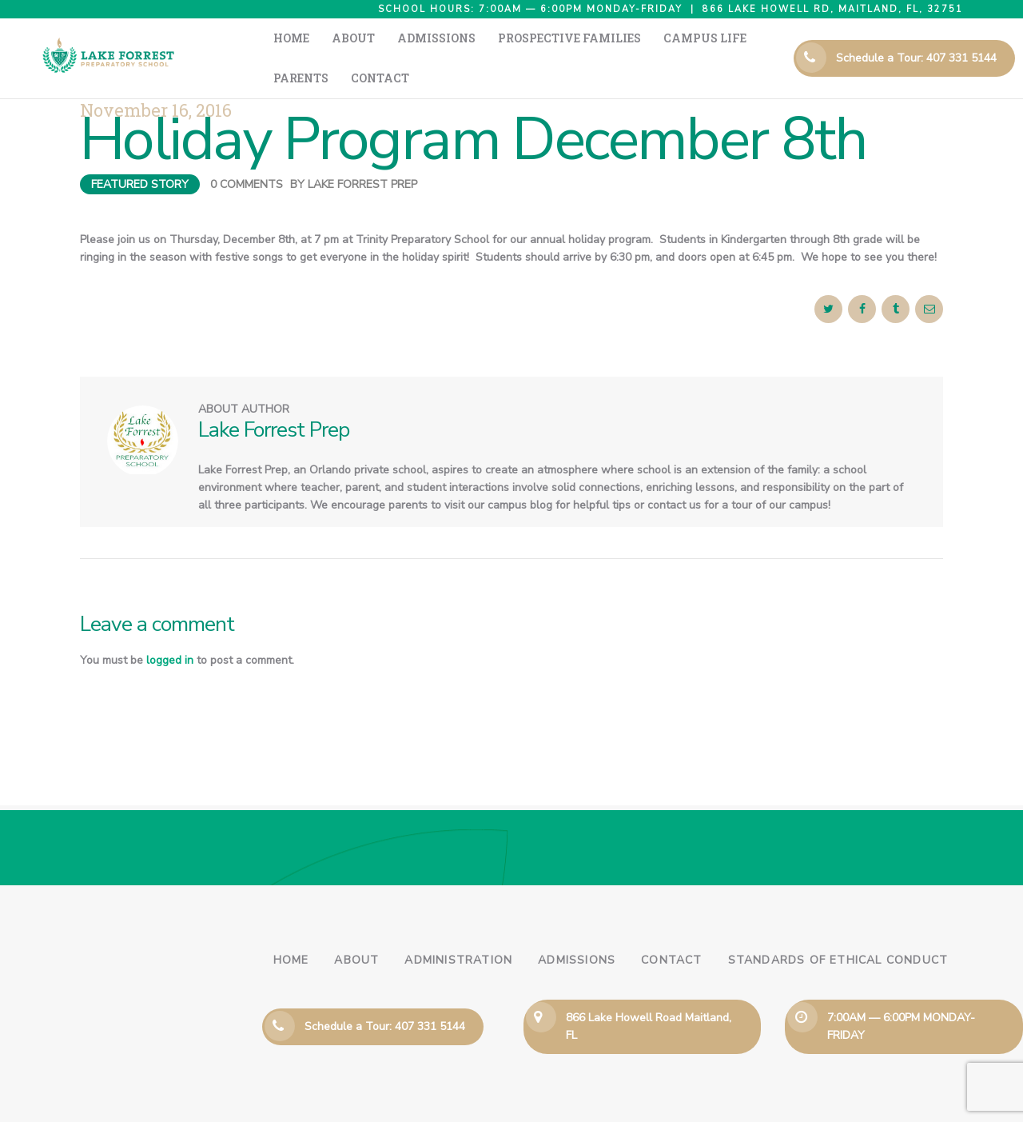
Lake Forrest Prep (362, 152)
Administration (458, 928)
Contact (671, 928)
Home (291, 928)
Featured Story (140, 152)
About (356, 928)
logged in (169, 628)
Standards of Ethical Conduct (838, 928)
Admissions (576, 928)
